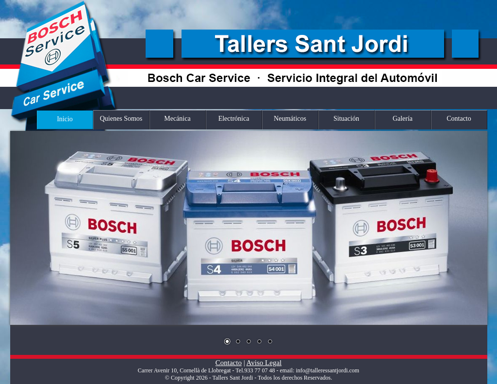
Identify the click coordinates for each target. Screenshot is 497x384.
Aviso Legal (264, 363)
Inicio (65, 119)
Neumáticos (290, 118)
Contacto (459, 118)
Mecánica (177, 118)
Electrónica (233, 118)
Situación (346, 118)
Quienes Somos (121, 118)
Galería (403, 118)
